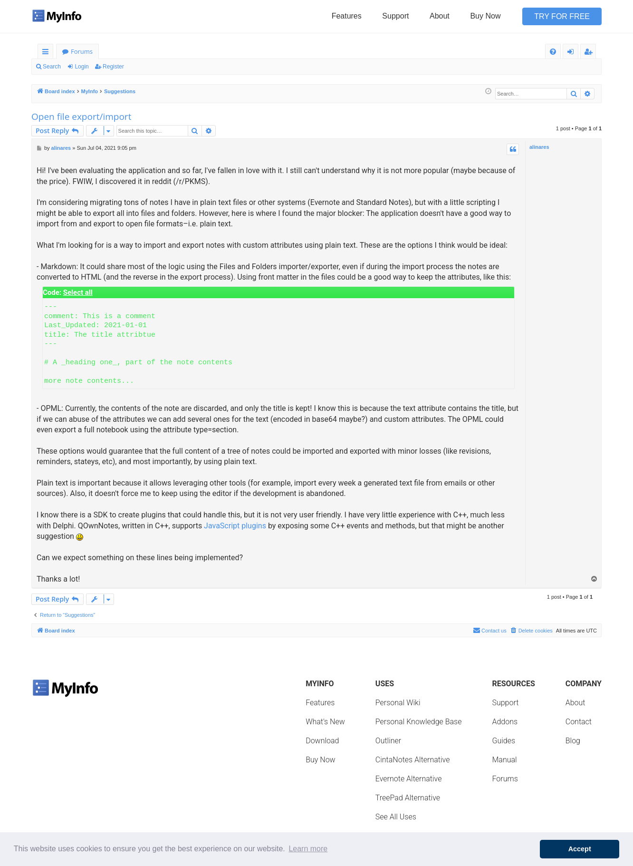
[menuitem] (553, 51)
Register (113, 66)
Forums (82, 51)
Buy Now (485, 16)
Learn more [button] (307, 849)
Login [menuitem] (572, 53)
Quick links (47, 53)
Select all (78, 292)
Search (52, 66)
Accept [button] (579, 849)
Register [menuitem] (590, 53)
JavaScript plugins (235, 525)
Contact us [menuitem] (490, 630)
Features (347, 16)
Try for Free (562, 16)
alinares (539, 147)
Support (395, 16)
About (440, 16)
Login (81, 66)
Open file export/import (81, 116)
